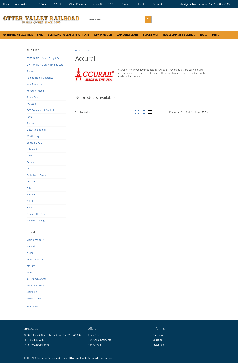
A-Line (30, 252)
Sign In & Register (169, 19)
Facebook (158, 335)
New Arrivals (94, 344)
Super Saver (94, 335)
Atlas (29, 272)
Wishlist (197, 19)
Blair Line (32, 291)
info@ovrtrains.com (38, 344)
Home (78, 50)
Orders (186, 19)
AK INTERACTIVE (35, 259)
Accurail (31, 246)
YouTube (157, 339)
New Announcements (99, 339)
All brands (32, 306)
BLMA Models (34, 298)
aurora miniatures (36, 278)
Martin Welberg (35, 239)
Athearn (31, 265)
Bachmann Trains (36, 285)
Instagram (158, 344)
